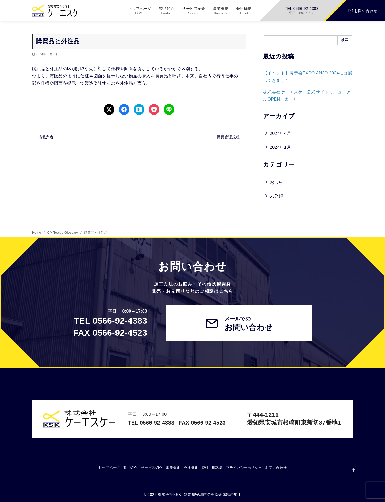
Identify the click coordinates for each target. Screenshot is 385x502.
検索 (344, 40)
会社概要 (244, 10)
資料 (205, 468)
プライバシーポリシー (244, 468)
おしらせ (278, 182)
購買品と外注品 (95, 232)
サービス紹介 (193, 10)
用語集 (217, 468)
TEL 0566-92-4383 (301, 10)
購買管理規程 (228, 137)
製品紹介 (167, 10)
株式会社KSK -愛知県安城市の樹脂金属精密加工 (199, 494)
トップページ (139, 10)
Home (37, 232)
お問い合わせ (362, 10)
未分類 (276, 196)
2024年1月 (280, 147)
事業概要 (221, 10)
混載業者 (46, 137)
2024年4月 (280, 133)
